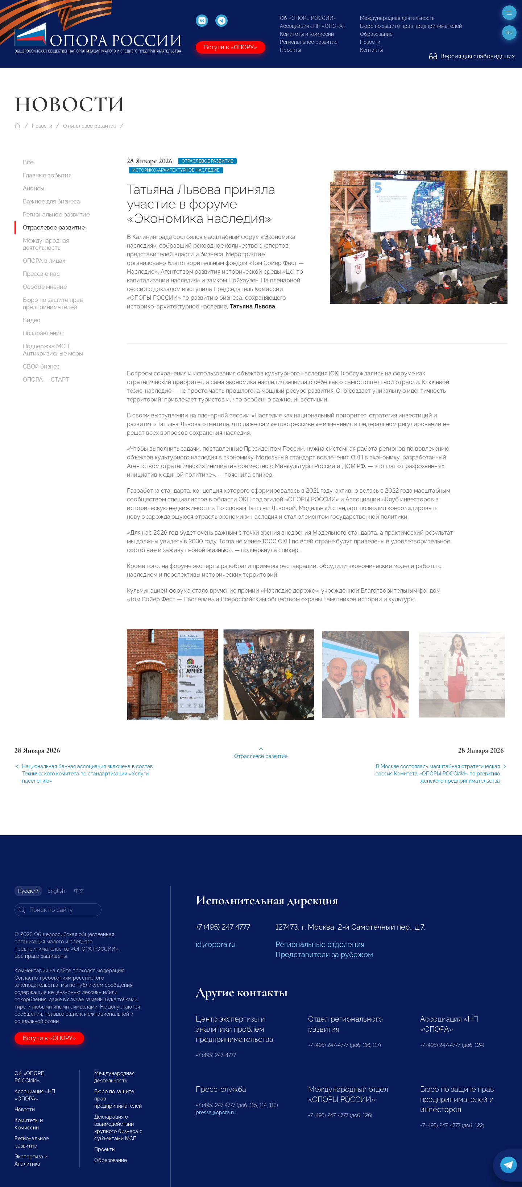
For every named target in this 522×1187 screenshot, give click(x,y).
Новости (370, 42)
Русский (28, 891)
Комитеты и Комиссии (307, 34)
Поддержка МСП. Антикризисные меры (53, 350)
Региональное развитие (308, 42)
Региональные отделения (320, 944)
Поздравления (43, 333)
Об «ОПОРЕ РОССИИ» (308, 18)
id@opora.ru (216, 944)
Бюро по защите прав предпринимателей (411, 26)
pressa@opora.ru (216, 1112)
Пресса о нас (41, 273)
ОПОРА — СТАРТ (46, 379)
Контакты (371, 50)
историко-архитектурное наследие (175, 170)
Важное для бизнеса (51, 201)
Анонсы (33, 188)
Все (28, 162)
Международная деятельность (397, 18)
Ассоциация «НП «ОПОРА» (312, 26)
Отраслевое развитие (89, 126)
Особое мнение (45, 286)
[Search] (58, 909)
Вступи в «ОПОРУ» (230, 47)
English (56, 891)
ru (509, 32)
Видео (32, 320)
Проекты (290, 50)
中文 (79, 891)
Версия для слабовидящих (472, 56)
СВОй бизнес (41, 366)
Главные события (47, 175)
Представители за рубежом (324, 954)
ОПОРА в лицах (44, 260)
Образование (376, 34)
